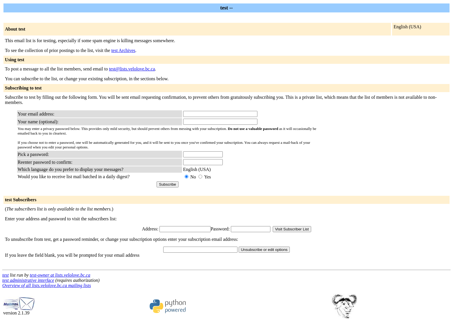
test (5, 275)
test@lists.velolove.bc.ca (132, 68)
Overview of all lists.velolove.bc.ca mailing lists (46, 285)
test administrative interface (28, 280)
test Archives (123, 50)
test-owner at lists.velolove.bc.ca (60, 275)
